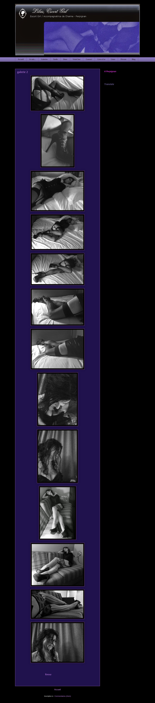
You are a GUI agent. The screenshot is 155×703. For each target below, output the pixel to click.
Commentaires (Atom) (63, 696)
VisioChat (76, 59)
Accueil (21, 59)
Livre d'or (101, 59)
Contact (89, 59)
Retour (48, 674)
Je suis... (32, 59)
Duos (65, 59)
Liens (113, 59)
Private (123, 59)
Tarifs (55, 59)
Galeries (44, 59)
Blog (133, 59)
